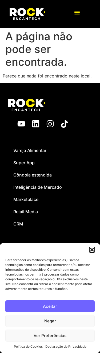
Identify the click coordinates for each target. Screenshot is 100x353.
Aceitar (50, 306)
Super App (24, 162)
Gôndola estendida (32, 175)
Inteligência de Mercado (37, 187)
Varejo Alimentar (29, 150)
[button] (92, 249)
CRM (18, 224)
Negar (50, 320)
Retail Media (25, 211)
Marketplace (25, 199)
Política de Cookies (28, 346)
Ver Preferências (50, 335)
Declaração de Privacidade (65, 346)
